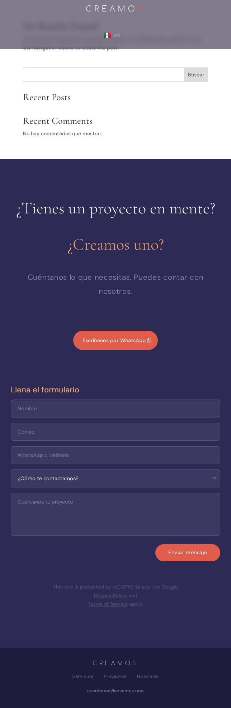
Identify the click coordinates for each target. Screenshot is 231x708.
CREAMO (115, 9)
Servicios (83, 676)
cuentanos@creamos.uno (115, 691)
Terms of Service (108, 604)
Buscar (196, 74)
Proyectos (115, 676)
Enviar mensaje (187, 552)
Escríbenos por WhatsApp (114, 340)
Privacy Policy (110, 595)
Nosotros (148, 676)
